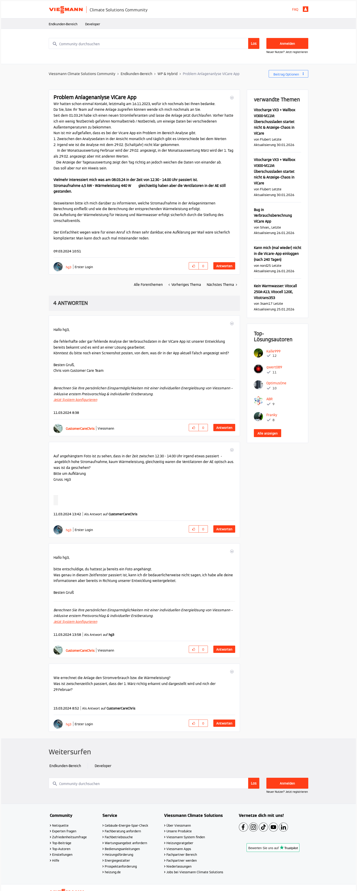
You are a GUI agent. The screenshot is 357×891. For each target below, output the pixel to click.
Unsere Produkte (179, 831)
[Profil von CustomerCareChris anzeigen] (80, 428)
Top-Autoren (61, 849)
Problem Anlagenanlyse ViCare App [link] (211, 74)
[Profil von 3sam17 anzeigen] (266, 303)
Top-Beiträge (61, 843)
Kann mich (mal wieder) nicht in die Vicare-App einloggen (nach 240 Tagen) (277, 254)
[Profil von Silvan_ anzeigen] (265, 227)
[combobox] (154, 43)
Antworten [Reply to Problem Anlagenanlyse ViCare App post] (224, 266)
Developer (92, 24)
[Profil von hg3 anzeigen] (68, 267)
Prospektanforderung (121, 866)
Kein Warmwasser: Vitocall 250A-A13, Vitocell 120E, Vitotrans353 (275, 292)
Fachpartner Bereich (181, 855)
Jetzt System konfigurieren (75, 400)
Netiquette (60, 825)
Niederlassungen (178, 866)
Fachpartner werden (181, 860)
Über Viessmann (178, 825)
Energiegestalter (117, 860)
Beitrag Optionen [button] (286, 74)
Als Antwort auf (110, 514)
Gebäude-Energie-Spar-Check (126, 825)
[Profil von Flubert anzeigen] (265, 139)
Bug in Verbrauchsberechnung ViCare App (273, 216)
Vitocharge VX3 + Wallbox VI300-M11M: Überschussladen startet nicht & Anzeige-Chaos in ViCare (274, 122)
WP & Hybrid (168, 74)
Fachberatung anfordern (123, 831)
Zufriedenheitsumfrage (69, 837)
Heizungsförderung (119, 855)
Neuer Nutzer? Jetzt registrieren (287, 52)
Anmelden (305, 9)
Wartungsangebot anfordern (126, 843)
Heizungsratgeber (179, 843)
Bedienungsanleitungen (122, 849)
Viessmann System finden (185, 837)
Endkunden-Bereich (63, 24)
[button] (231, 97)
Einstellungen (62, 855)
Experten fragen (64, 831)
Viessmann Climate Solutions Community (82, 74)
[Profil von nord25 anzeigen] (265, 265)
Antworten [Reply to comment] (224, 428)
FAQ (295, 9)
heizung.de (113, 872)
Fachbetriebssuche (119, 837)
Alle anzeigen (268, 433)
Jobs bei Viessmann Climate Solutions (194, 872)
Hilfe (55, 860)
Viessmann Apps (178, 849)
